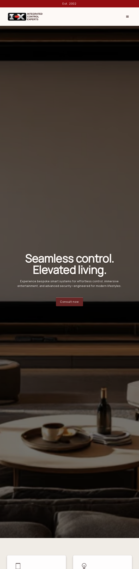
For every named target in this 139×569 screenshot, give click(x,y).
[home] (25, 17)
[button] (127, 17)
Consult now (69, 302)
